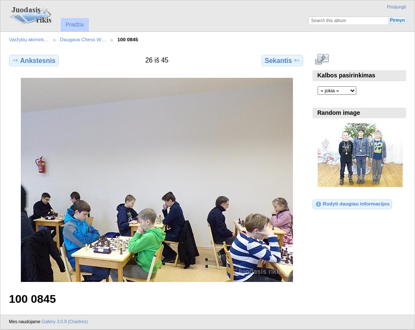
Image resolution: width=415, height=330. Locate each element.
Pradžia (74, 25)
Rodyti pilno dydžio (322, 59)
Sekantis (282, 60)
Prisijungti (396, 7)
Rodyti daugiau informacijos (352, 204)
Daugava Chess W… (83, 39)
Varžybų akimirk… (29, 39)
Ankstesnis (33, 60)
